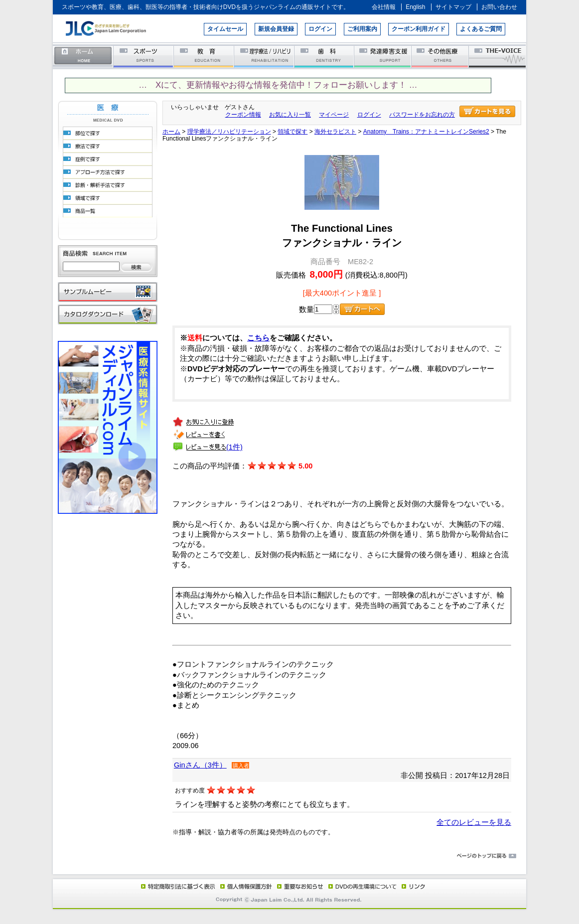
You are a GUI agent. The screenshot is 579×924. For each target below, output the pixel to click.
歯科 (324, 56)
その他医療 (440, 56)
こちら (258, 338)
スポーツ (144, 56)
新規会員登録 (276, 28)
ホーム (83, 56)
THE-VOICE (497, 56)
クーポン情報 (243, 114)
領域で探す (292, 131)
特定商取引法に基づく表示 (177, 886)
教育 (204, 56)
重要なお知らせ (298, 886)
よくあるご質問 (481, 28)
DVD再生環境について (363, 886)
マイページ (334, 114)
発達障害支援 (383, 56)
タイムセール (225, 28)
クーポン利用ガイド (418, 28)
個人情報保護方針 (245, 886)
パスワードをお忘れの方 (422, 114)
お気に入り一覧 (290, 114)
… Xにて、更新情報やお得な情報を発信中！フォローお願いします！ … (278, 85)
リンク (413, 886)
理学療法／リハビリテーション (264, 56)
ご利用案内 (362, 28)
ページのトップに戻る (289, 856)
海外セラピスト (335, 131)
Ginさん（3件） (200, 765)
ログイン (320, 28)
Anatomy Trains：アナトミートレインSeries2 (426, 131)
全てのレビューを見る (473, 822)
